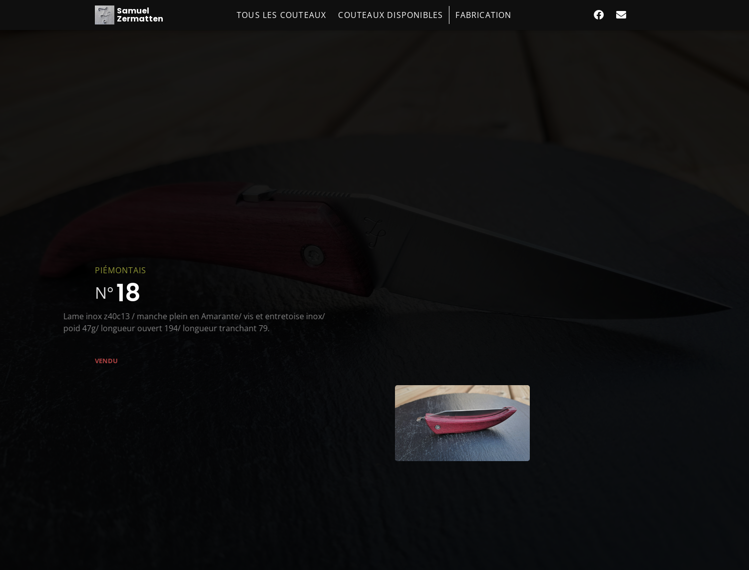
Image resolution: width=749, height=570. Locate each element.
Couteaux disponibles (390, 14)
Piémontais (120, 270)
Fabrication (483, 14)
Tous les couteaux (281, 14)
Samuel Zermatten (140, 14)
